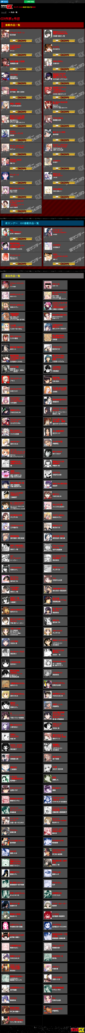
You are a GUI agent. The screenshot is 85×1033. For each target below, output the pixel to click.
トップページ (78, 1030)
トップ (3, 12)
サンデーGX (7, 6)
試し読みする (21, 41)
